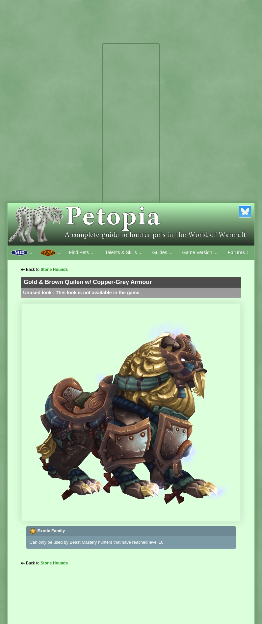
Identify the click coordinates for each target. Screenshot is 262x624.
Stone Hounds (54, 269)
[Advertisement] (131, 144)
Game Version (200, 253)
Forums (239, 252)
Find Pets (81, 253)
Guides (162, 253)
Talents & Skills (124, 253)
